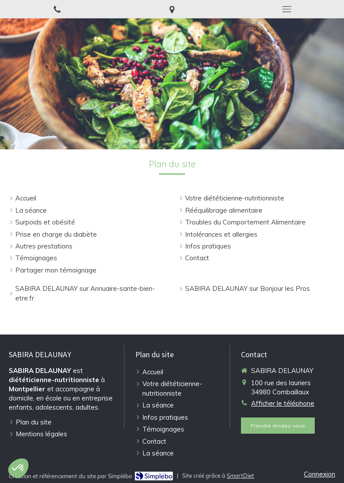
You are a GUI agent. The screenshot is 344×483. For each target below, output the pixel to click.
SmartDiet (240, 475)
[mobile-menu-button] (286, 9)
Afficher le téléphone (282, 403)
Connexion (319, 474)
